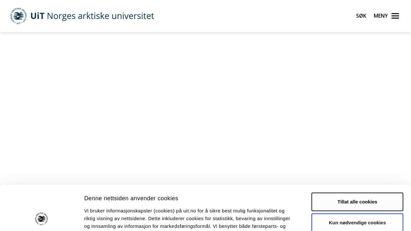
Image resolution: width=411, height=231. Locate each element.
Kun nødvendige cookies (357, 181)
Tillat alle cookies (357, 160)
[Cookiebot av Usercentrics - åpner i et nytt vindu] (41, 218)
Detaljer (342, 218)
